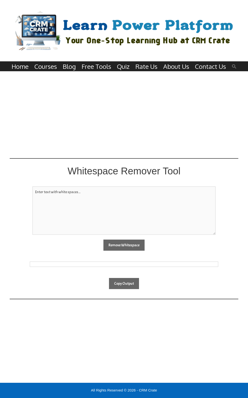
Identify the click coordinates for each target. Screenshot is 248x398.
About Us (176, 66)
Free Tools (96, 66)
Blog (69, 66)
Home (20, 66)
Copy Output (124, 283)
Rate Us (146, 66)
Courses (45, 66)
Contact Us (210, 66)
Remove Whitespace (124, 245)
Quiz (123, 66)
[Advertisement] (124, 115)
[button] (234, 66)
